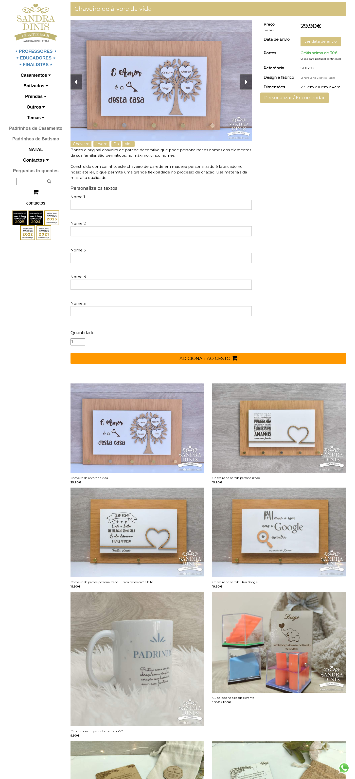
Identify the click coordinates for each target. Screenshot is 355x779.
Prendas (35, 96)
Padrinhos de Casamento (35, 128)
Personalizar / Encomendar (294, 97)
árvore (101, 143)
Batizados (35, 85)
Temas (36, 117)
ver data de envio (320, 41)
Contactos (35, 160)
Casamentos (36, 75)
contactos (35, 203)
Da (116, 143)
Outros (36, 107)
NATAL (36, 149)
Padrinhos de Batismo (35, 138)
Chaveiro (81, 143)
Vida (129, 143)
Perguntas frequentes (35, 170)
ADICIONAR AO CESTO (208, 358)
